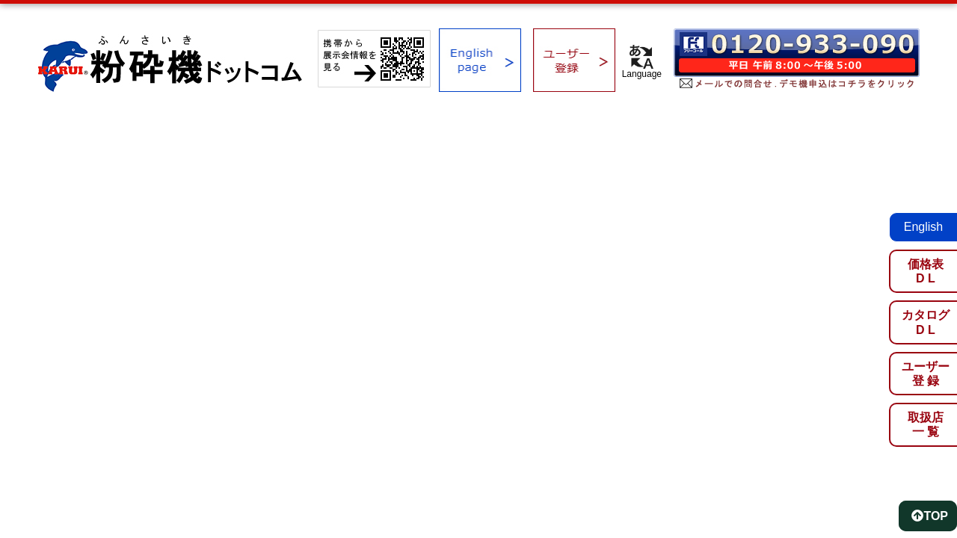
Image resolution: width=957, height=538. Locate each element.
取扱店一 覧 (926, 424)
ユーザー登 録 (926, 373)
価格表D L (926, 271)
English (923, 226)
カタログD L (926, 322)
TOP (929, 516)
